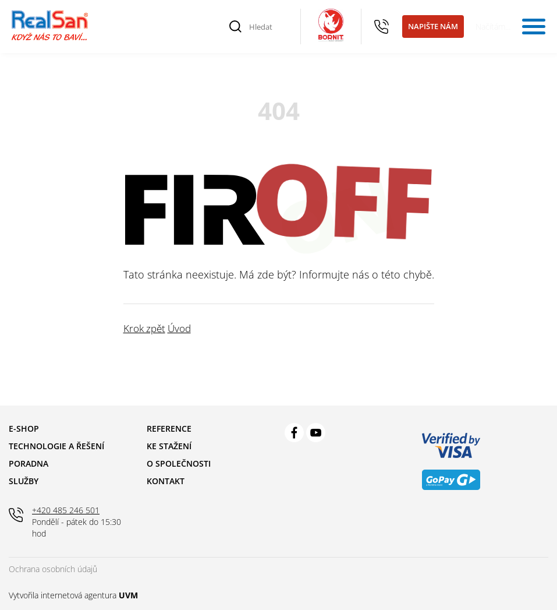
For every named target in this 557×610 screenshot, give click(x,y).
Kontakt (166, 480)
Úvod (179, 328)
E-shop (24, 428)
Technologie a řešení (56, 446)
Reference (169, 428)
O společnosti (179, 463)
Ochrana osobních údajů (53, 568)
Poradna (28, 463)
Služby (23, 480)
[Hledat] (268, 26)
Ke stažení (169, 446)
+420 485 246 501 (382, 27)
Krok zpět (144, 328)
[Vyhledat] (235, 26)
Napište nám (433, 26)
